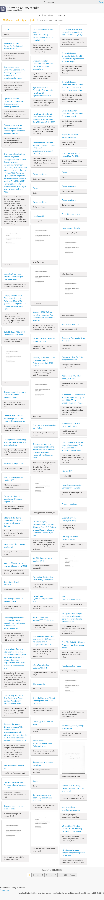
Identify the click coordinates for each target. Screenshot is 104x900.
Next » (72, 875)
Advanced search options (52, 15)
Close (101, 2)
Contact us (4, 890)
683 (65, 875)
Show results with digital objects (50, 20)
